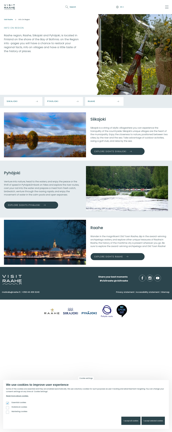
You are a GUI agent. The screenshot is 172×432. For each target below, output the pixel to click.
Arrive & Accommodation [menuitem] (61, 296)
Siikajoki (12, 101)
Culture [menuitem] (7, 314)
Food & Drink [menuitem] (95, 296)
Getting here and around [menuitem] (58, 305)
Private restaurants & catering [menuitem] (61, 336)
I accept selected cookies (153, 421)
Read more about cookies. (17, 396)
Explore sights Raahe (108, 256)
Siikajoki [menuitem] (132, 301)
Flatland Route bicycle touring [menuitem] (145, 353)
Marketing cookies (19, 411)
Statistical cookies (19, 407)
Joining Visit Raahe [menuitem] (12, 371)
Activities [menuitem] (7, 305)
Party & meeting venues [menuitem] (57, 344)
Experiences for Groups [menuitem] (57, 340)
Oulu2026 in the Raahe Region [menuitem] (145, 336)
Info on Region (14, 27)
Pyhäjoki (52, 101)
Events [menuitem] (91, 330)
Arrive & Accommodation (83, 7)
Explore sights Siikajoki (110, 151)
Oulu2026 (129, 7)
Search (148, 7)
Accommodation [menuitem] (54, 301)
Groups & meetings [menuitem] (57, 330)
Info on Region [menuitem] (138, 296)
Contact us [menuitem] (9, 340)
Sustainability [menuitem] (10, 353)
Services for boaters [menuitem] (139, 344)
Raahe (91, 101)
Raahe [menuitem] (132, 309)
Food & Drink (102, 7)
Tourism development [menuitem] (14, 375)
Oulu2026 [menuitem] (51, 365)
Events (121, 7)
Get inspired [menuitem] (137, 330)
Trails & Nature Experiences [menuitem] (17, 322)
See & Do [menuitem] (8, 296)
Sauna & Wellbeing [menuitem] (13, 301)
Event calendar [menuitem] (95, 336)
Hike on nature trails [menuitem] (139, 349)
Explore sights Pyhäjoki (24, 205)
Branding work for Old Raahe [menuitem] (18, 379)
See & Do (113, 7)
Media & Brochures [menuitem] (13, 349)
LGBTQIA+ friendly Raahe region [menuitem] (19, 357)
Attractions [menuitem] (9, 309)
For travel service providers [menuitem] (21, 365)
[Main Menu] (167, 7)
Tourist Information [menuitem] (13, 336)
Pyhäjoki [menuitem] (133, 305)
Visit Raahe (8, 19)
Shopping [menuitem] (8, 318)
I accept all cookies (131, 421)
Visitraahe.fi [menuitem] (11, 330)
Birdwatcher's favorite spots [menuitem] (143, 340)
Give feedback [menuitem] (10, 344)
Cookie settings (86, 378)
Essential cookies (19, 402)
